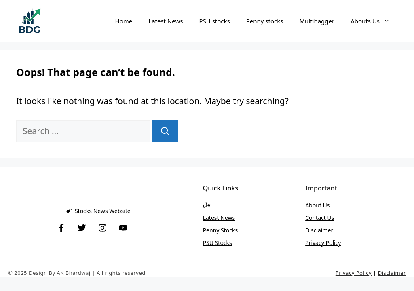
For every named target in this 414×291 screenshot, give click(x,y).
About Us (317, 205)
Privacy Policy (323, 243)
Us (330, 217)
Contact (316, 217)
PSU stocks (214, 21)
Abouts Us (374, 21)
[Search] (165, 131)
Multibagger (316, 21)
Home (124, 21)
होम (207, 205)
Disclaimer (319, 230)
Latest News (165, 21)
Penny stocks (264, 21)
